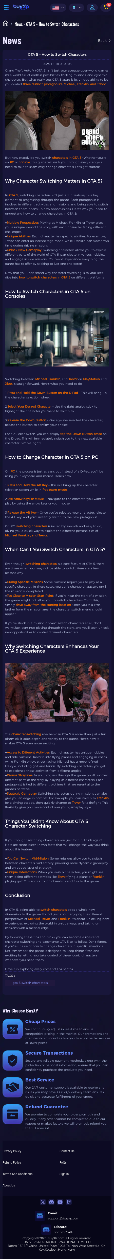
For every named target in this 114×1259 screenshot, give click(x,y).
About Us (9, 1185)
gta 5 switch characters (30, 983)
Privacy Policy (12, 1151)
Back (104, 40)
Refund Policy (12, 1162)
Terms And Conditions (17, 1174)
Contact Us (67, 1151)
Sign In (64, 1174)
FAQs (63, 1162)
